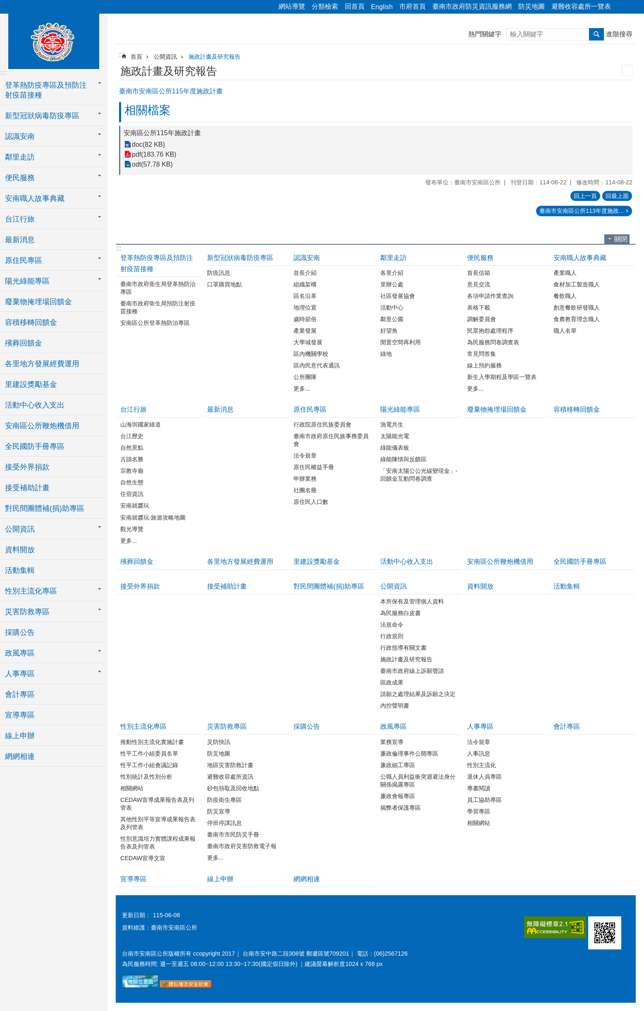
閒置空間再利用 (400, 342)
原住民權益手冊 (313, 467)
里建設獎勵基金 (31, 384)
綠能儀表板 (394, 447)
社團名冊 (305, 490)
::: (9, 4)
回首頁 (355, 6)
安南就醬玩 (134, 505)
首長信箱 (478, 272)
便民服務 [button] (20, 178)
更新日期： (136, 915)
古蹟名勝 (131, 459)
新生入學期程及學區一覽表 (502, 377)
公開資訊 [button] (20, 529)
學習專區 (478, 811)
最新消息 (20, 240)
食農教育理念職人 (576, 319)
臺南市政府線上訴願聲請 (412, 671)
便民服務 (480, 257)
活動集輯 (20, 570)
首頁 (136, 56)
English (382, 6)
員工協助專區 (484, 799)
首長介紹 (305, 272)
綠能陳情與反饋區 (403, 459)
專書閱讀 (478, 788)
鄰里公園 (391, 319)
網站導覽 (292, 6)
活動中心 (391, 307)
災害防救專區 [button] (27, 612)
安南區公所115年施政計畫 (162, 132)
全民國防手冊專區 (34, 446)
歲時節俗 (305, 319)
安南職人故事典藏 (579, 257)
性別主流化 (481, 765)
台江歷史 (131, 436)
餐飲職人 (565, 296)
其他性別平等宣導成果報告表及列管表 (158, 823)
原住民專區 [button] (23, 260)
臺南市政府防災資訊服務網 (472, 6)
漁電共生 (391, 424)
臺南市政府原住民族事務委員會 (331, 440)
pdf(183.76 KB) (154, 154)
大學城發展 (307, 342)
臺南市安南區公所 (53, 40)
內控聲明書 (394, 705)
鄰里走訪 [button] (20, 157)
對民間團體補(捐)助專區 (44, 508)
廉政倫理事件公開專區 (409, 753)
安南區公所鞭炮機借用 (42, 426)
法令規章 (305, 455)
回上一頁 (585, 196)
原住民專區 (310, 409)
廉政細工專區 (397, 765)
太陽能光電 (394, 436)
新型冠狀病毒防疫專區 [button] (42, 116)
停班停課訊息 (224, 823)
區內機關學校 (310, 354)
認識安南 (306, 257)
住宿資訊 (131, 494)
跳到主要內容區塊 (4, 4)
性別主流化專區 (143, 726)
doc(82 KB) (148, 144)
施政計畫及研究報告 (214, 56)
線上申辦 (20, 736)
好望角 (389, 330)
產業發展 (305, 330)
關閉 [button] (620, 239)
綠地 (386, 354)
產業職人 (565, 272)
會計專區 (20, 694)
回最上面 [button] (617, 196)
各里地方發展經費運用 (42, 364)
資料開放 (20, 550)
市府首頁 (412, 6)
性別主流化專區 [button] (31, 591)
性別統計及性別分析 (146, 776)
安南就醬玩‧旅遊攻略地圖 (153, 517)
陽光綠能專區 (400, 409)
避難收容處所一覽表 (581, 6)
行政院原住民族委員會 (322, 424)
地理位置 (305, 307)
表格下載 (478, 307)
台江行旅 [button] (20, 219)
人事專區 (480, 726)
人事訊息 (478, 753)
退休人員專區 (484, 776)
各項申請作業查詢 (490, 296)
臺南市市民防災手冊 (233, 834)
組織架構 (305, 284)
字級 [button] (633, 7)
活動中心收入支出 (34, 405)
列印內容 (627, 70)
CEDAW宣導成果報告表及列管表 (157, 803)
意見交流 (478, 284)
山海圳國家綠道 (140, 424)
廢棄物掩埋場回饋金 (38, 302)
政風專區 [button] (20, 653)
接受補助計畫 (27, 488)
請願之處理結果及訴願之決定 (418, 694)
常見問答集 (481, 354)
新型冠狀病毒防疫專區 (240, 257)
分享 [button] (621, 7)
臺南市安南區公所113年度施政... (581, 210)
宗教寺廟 (131, 470)
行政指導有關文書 (403, 647)
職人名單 (565, 330)
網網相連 (20, 756)
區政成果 (391, 682)
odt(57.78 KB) (152, 164)
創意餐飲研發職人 (576, 307)
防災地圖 (531, 6)
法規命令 (391, 624)
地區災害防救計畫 (230, 765)
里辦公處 (391, 284)
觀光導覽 (131, 529)
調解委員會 (481, 319)
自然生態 (131, 482)
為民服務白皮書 (400, 613)
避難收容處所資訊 (230, 776)
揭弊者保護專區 (400, 807)
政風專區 (393, 726)
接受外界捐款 (27, 467)
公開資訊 (165, 56)
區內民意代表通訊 (316, 365)
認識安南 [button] (20, 136)
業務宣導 (391, 742)
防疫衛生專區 (224, 799)
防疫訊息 (218, 272)
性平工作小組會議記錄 (149, 765)
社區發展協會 (397, 296)
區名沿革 (305, 296)
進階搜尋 (619, 34)
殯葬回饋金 (23, 343)
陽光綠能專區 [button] (27, 281)
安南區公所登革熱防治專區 (155, 323)
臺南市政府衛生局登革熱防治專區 (158, 288)
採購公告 (20, 632)
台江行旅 (133, 409)
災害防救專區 (227, 726)
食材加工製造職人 (576, 284)
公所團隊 (305, 377)
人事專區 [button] (20, 674)
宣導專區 (20, 715)
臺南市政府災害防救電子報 (242, 846)
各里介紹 (391, 272)
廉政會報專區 (397, 796)
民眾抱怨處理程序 (490, 330)
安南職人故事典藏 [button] (34, 198)
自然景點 (131, 447)
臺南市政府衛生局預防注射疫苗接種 (158, 307)
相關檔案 (147, 110)
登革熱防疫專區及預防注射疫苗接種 (156, 263)
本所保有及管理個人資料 (412, 601)
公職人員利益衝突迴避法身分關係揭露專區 (418, 780)
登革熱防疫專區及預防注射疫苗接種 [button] (46, 90)
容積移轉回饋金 (31, 322)
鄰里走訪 (393, 257)
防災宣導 (218, 811)
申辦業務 (305, 478)
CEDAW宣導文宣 (142, 858)
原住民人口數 (310, 501)
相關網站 (131, 788)
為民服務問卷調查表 (493, 342)
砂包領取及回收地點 (233, 788)
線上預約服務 (484, 365)
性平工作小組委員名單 (149, 753)
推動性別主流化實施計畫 (152, 742)
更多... (301, 388)
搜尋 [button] (596, 34)
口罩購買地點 (224, 284)
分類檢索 (325, 6)
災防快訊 (218, 742)
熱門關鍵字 (484, 34)
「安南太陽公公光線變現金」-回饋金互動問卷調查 (419, 474)
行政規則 (391, 636)
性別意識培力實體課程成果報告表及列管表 (158, 842)
